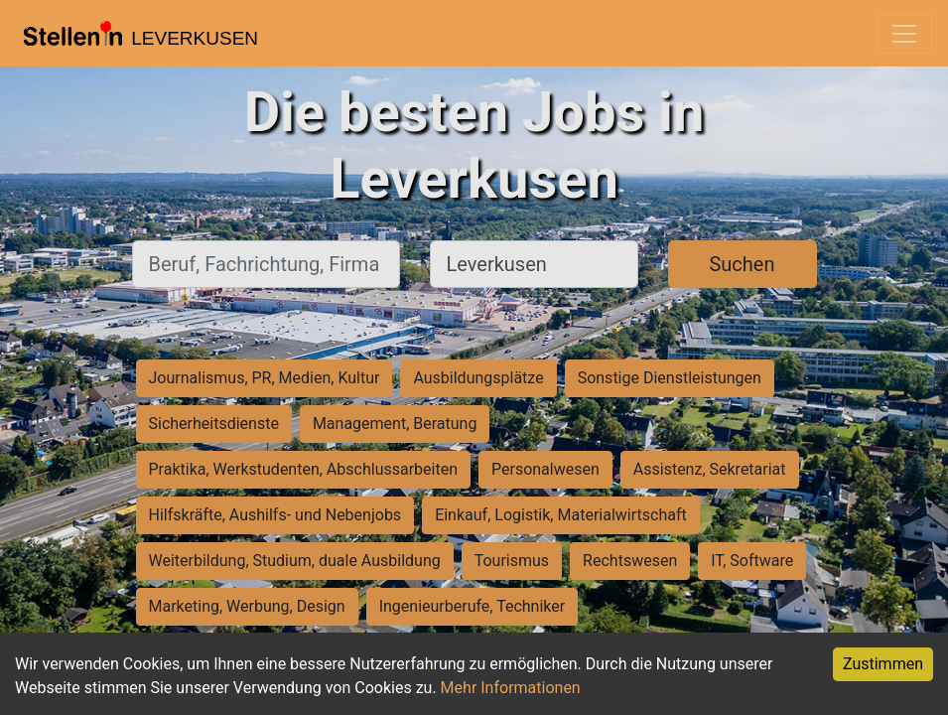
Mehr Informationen (511, 687)
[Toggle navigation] (904, 34)
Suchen (741, 264)
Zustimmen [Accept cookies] (883, 663)
